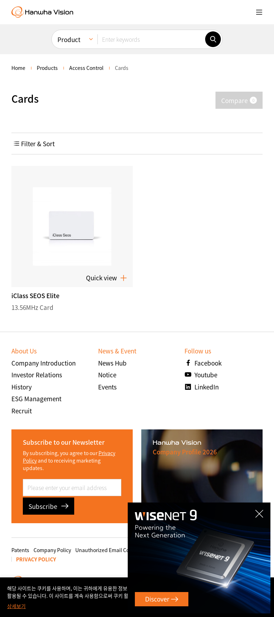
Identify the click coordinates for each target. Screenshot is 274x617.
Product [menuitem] (68, 39)
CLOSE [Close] (263, 508)
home (18, 67)
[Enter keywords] (151, 39)
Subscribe (48, 506)
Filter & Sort (34, 143)
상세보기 (16, 606)
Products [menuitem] (47, 67)
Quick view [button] (106, 277)
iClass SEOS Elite (35, 295)
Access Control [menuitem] (86, 67)
